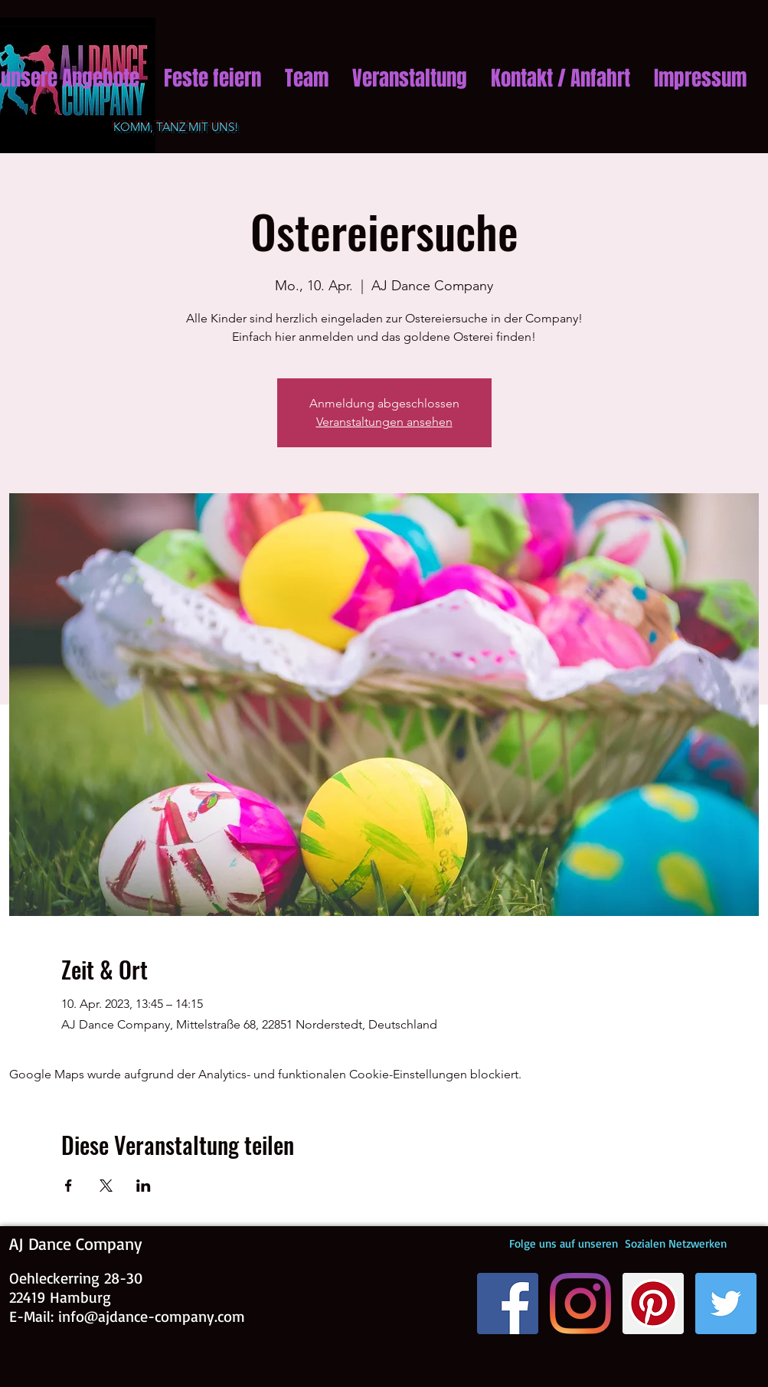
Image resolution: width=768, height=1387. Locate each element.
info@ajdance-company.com (151, 1316)
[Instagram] (580, 1303)
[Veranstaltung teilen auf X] (106, 1185)
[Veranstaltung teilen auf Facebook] (68, 1185)
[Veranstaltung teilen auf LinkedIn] (143, 1185)
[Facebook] (507, 1303)
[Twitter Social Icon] (726, 1303)
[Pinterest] (653, 1303)
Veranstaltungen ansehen (384, 421)
